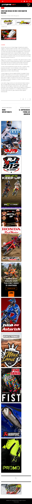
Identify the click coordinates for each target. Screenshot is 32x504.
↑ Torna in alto (16, 501)
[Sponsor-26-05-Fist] (11, 385)
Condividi (3, 44)
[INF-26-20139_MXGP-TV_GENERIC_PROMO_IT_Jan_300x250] (11, 217)
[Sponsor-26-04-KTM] (11, 279)
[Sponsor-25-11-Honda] (11, 244)
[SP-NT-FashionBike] (8, 22)
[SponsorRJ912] (11, 164)
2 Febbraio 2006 (4, 26)
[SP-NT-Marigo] (23, 22)
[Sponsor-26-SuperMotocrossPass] (11, 191)
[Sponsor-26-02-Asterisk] (11, 314)
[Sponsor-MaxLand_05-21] (11, 350)
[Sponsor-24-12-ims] (11, 455)
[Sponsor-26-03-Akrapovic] (11, 420)
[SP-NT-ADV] (11, 489)
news (2, 8)
